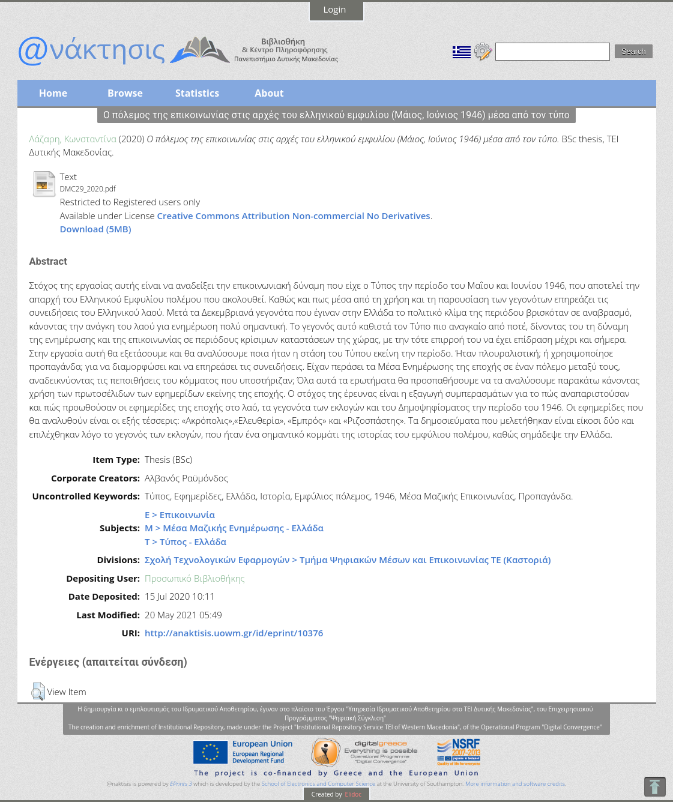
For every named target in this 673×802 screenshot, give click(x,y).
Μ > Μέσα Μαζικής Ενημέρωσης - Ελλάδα (234, 528)
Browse (125, 93)
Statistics (197, 93)
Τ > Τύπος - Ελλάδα (185, 541)
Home (53, 93)
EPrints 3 (181, 784)
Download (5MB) (95, 229)
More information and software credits (515, 784)
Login (335, 9)
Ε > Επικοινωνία (180, 514)
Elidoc (352, 794)
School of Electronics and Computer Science (318, 784)
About (269, 93)
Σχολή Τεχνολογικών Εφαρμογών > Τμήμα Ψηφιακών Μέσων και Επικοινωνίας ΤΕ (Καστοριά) (348, 559)
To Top (654, 786)
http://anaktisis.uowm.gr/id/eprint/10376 (234, 633)
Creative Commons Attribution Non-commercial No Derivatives (293, 216)
